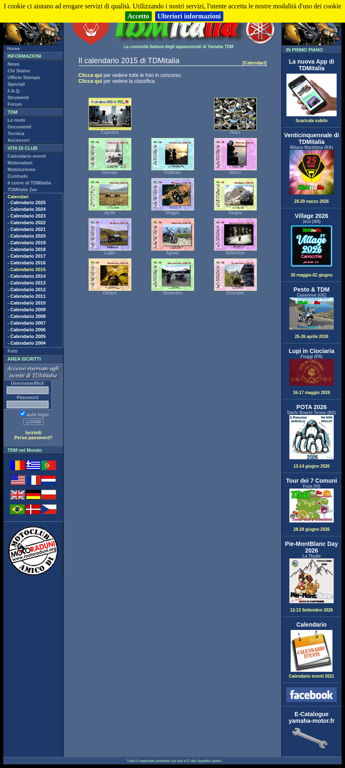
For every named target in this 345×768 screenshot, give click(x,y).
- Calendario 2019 (27, 242)
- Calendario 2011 (27, 296)
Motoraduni (20, 162)
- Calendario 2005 (27, 336)
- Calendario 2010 (27, 302)
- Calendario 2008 (27, 316)
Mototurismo (22, 169)
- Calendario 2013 (27, 282)
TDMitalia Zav (22, 189)
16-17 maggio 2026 (311, 377)
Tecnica (16, 133)
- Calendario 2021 (27, 229)
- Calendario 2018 (27, 249)
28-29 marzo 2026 (311, 177)
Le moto (17, 120)
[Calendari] (254, 62)
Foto (13, 350)
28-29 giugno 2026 (311, 510)
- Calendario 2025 (27, 202)
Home (13, 48)
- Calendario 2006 (27, 329)
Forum (15, 104)
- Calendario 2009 (27, 309)
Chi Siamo (19, 70)
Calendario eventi (27, 156)
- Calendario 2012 (27, 289)
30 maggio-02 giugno (311, 251)
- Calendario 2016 (27, 262)
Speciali (16, 84)
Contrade (18, 176)
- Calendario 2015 (27, 269)
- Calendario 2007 (27, 322)
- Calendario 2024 (27, 209)
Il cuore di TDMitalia (29, 182)
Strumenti (18, 97)
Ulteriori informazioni (189, 16)
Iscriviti (34, 432)
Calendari (18, 196)
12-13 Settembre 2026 (311, 585)
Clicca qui (90, 75)
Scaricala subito (311, 119)
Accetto (138, 16)
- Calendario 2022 (27, 222)
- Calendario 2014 (27, 276)
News (14, 64)
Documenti (19, 126)
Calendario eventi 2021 (311, 674)
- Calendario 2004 (27, 343)
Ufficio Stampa (24, 77)
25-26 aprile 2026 (311, 317)
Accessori (19, 140)
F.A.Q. (14, 90)
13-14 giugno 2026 (311, 442)
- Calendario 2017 (27, 256)
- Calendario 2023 (27, 215)
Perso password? (33, 437)
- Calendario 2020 (27, 235)
